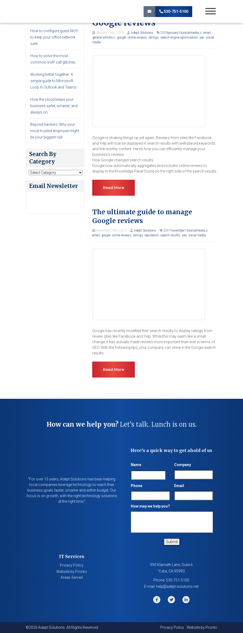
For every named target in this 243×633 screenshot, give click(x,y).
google (121, 37)
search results (170, 235)
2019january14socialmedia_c (181, 33)
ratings (154, 37)
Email (181, 486)
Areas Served (72, 577)
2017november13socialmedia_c (186, 230)
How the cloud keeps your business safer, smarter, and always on (54, 105)
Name (138, 465)
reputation (152, 235)
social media (197, 235)
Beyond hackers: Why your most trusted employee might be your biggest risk (54, 130)
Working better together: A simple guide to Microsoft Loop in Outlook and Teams (53, 80)
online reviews (137, 37)
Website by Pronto (71, 571)
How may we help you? (150, 506)
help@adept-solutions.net (177, 586)
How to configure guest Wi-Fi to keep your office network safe (54, 37)
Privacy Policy (71, 565)
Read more (113, 187)
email (207, 33)
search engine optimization (179, 37)
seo (201, 37)
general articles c (103, 37)
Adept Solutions (142, 33)
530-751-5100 (173, 11)
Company (182, 465)
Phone (136, 486)
